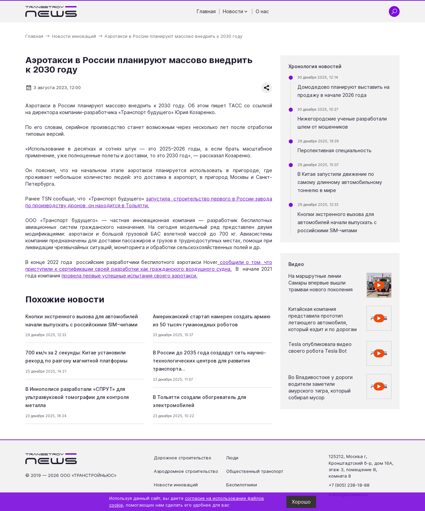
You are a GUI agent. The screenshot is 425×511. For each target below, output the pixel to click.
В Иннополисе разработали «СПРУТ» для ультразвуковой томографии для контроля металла (77, 397)
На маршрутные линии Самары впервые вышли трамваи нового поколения (320, 282)
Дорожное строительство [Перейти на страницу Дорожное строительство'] (182, 457)
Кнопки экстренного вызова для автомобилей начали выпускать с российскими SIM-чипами (337, 222)
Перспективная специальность (335, 150)
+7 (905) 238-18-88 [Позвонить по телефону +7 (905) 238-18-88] (349, 485)
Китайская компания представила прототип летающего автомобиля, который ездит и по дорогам (322, 319)
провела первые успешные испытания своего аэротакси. (129, 275)
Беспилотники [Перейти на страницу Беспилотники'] (241, 484)
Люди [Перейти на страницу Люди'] (232, 457)
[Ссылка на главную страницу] (51, 11)
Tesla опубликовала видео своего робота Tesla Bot (320, 347)
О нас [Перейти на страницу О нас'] (262, 11)
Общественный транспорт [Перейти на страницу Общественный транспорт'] (254, 471)
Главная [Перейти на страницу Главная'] (206, 11)
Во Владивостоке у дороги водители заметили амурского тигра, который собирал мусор (320, 387)
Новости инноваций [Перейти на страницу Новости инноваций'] (176, 484)
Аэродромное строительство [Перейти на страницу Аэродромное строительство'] (186, 471)
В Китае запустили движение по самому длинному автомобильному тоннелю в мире (340, 182)
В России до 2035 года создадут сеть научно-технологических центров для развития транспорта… (209, 361)
